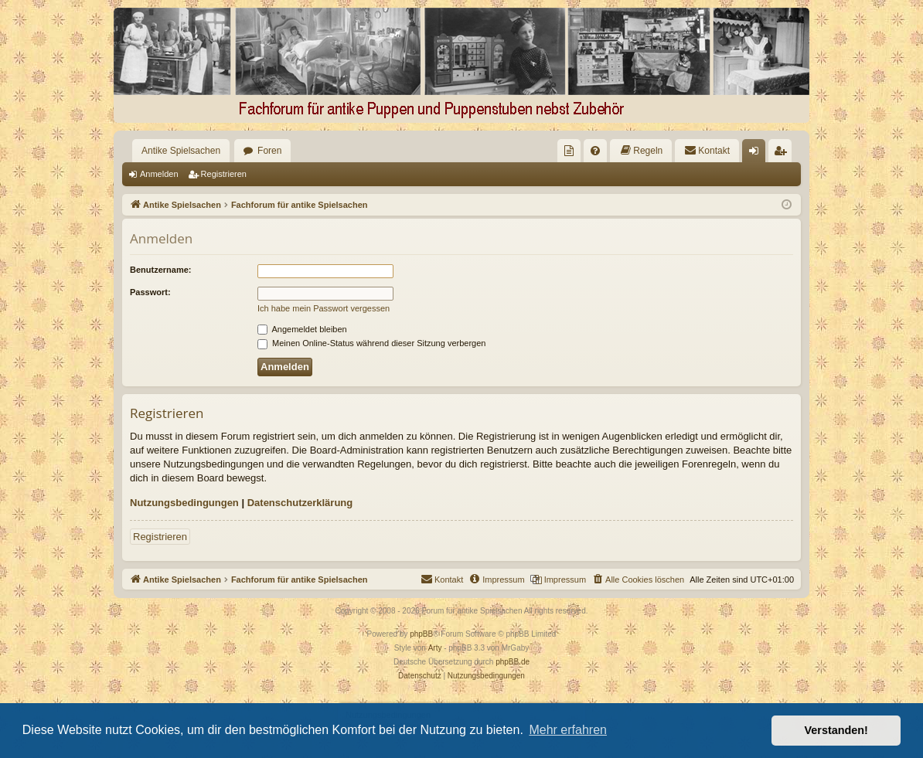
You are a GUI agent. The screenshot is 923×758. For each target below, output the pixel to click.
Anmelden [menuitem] (757, 153)
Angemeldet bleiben (302, 329)
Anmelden (159, 173)
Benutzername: (160, 269)
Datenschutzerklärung (300, 502)
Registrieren (224, 173)
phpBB (421, 634)
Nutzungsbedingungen (184, 502)
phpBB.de (513, 662)
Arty (435, 648)
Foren (269, 150)
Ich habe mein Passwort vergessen (323, 308)
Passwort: (150, 292)
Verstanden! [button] (836, 730)
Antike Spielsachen (180, 150)
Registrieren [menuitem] (783, 153)
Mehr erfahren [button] (568, 729)
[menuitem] (569, 150)
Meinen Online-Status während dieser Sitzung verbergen (371, 343)
